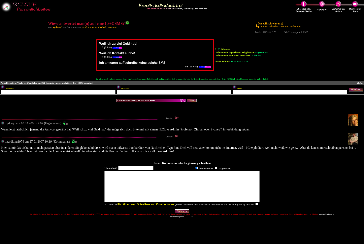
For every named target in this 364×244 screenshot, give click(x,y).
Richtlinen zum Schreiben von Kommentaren (145, 210)
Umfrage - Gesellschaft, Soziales (99, 27)
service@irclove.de (326, 220)
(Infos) (360, 83)
